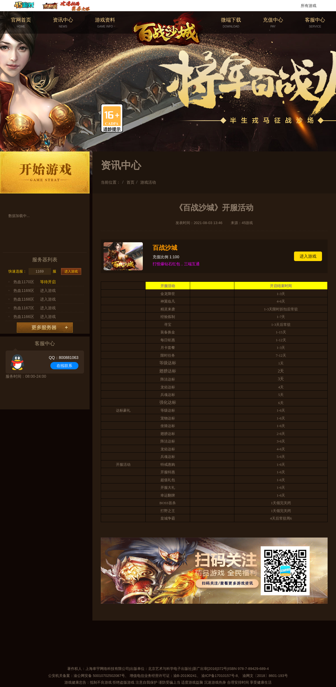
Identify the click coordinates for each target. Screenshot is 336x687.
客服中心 (315, 23)
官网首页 (21, 23)
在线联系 (64, 365)
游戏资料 (105, 23)
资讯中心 (63, 23)
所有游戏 (308, 5)
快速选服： (17, 271)
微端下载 (231, 23)
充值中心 (273, 23)
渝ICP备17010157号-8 (219, 676)
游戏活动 (148, 182)
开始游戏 (45, 172)
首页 (130, 182)
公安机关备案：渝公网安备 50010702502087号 (86, 676)
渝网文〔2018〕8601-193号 (265, 676)
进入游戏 (71, 271)
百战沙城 (165, 247)
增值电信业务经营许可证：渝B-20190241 (163, 676)
